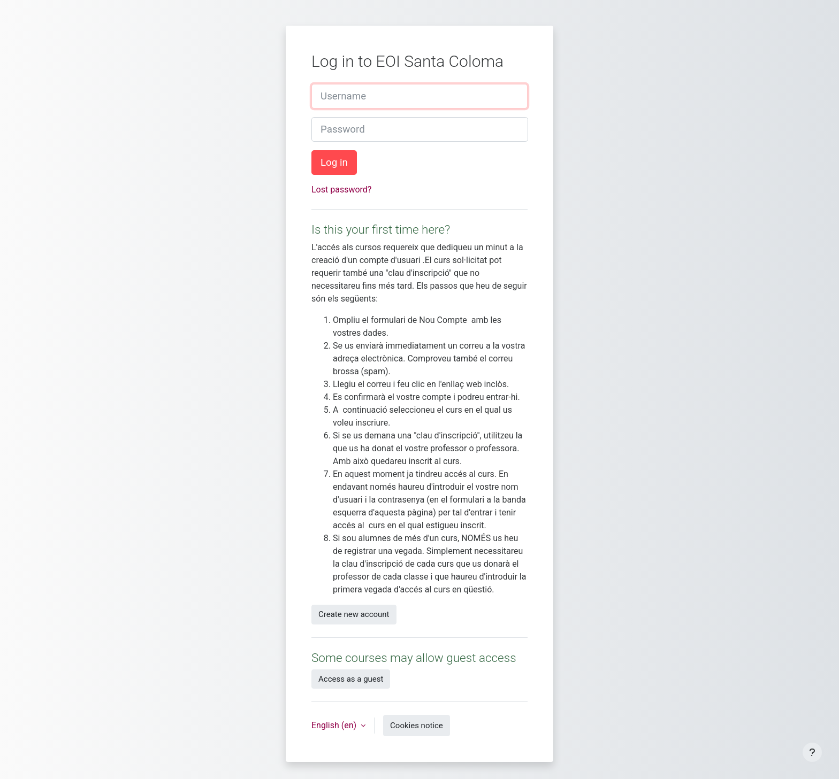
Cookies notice (416, 725)
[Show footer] (812, 752)
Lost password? (341, 189)
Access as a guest (350, 679)
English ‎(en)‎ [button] (335, 725)
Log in (334, 162)
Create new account (354, 614)
